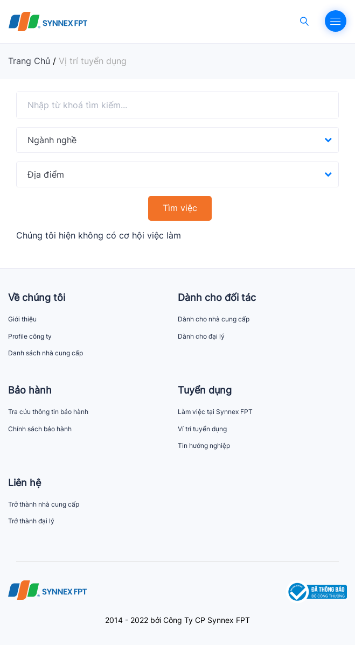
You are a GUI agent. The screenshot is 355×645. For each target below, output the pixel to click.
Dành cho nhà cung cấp (213, 319)
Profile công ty (30, 336)
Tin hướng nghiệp (204, 445)
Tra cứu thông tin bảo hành (48, 412)
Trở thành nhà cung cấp (43, 504)
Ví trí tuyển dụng (202, 429)
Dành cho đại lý (201, 336)
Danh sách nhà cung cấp (45, 353)
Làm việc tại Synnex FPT (215, 412)
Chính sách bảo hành (40, 429)
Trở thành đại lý (31, 521)
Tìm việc (180, 207)
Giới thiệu (22, 319)
